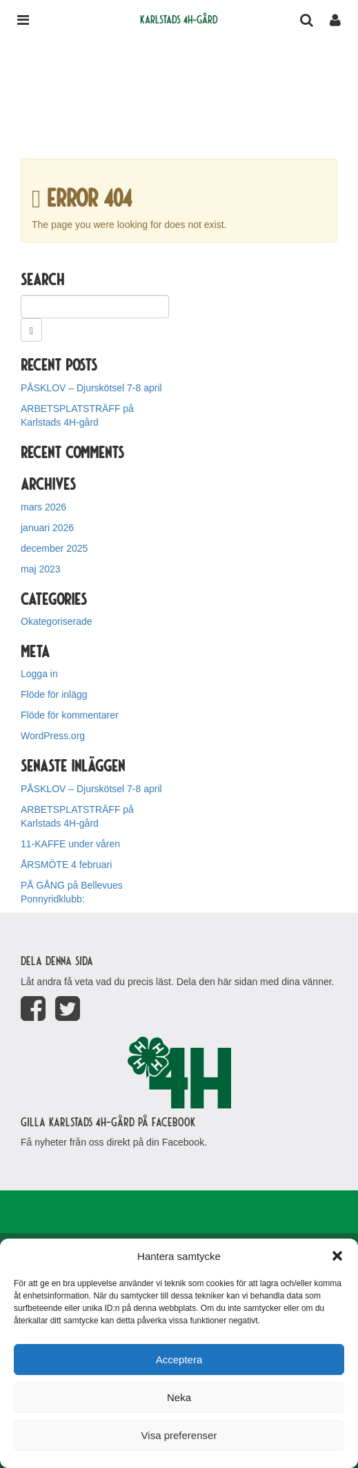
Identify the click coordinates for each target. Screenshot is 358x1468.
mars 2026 (43, 507)
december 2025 (54, 548)
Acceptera (179, 1359)
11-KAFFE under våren (70, 843)
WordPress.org (53, 735)
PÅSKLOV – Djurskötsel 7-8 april (91, 387)
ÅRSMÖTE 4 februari (66, 864)
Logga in (39, 673)
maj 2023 (41, 569)
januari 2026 (47, 527)
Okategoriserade (56, 621)
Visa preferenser (179, 1435)
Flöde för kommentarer (70, 715)
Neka (179, 1397)
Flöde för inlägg (54, 694)
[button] (337, 1256)
